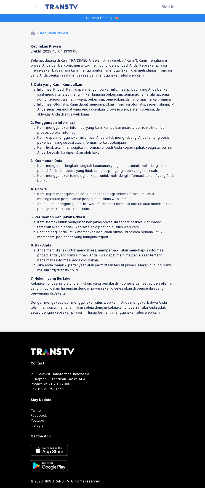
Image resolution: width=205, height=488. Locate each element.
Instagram (39, 425)
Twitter (36, 410)
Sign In (168, 7)
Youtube (37, 420)
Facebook (39, 415)
